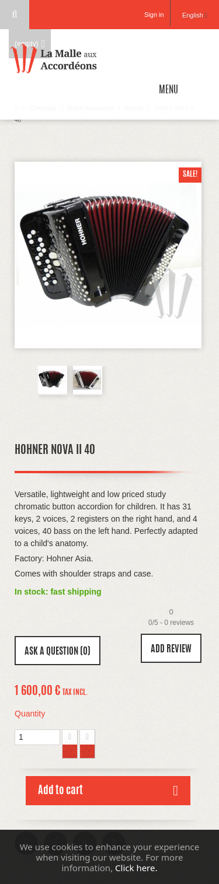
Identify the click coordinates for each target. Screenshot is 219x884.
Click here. (136, 867)
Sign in (154, 14)
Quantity (30, 713)
